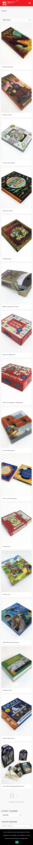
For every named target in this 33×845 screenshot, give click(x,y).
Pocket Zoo (7, 546)
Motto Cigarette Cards (11, 306)
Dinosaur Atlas (8, 210)
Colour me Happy (9, 163)
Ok (17, 842)
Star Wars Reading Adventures (13, 786)
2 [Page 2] (16, 795)
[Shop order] (16, 20)
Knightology (7, 258)
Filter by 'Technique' (9, 811)
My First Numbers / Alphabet (13, 402)
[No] (31, 837)
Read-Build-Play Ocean (11, 642)
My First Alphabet (9, 354)
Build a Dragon (8, 67)
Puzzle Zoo (6, 594)
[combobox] (16, 825)
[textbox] (16, 825)
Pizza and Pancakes (10, 498)
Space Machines (9, 738)
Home (12, 14)
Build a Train (7, 115)
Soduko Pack (7, 690)
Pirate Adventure (9, 450)
